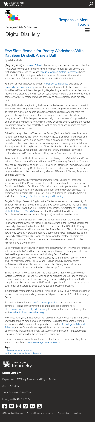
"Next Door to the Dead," (55, 83)
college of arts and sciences (18, 350)
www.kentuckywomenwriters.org (26, 312)
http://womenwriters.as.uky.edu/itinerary (26, 309)
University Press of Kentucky (19, 87)
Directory (77, 413)
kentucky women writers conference (23, 353)
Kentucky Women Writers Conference (59, 72)
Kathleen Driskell (33, 65)
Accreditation (64, 413)
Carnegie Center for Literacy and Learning (42, 196)
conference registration (45, 302)
